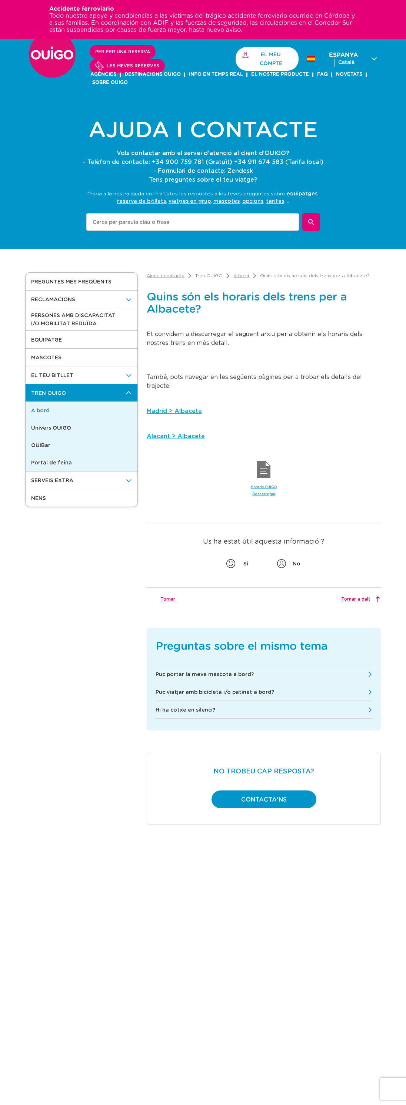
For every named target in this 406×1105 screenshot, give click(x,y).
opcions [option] (252, 200)
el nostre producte (280, 74)
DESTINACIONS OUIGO (152, 74)
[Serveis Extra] (81, 480)
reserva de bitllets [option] (141, 200)
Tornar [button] (167, 599)
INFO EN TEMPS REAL (216, 74)
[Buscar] (311, 222)
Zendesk (240, 170)
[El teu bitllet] (81, 375)
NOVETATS (349, 74)
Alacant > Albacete (176, 436)
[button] (81, 281)
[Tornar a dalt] (360, 599)
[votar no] (289, 563)
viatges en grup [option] (190, 200)
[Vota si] (238, 563)
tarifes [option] (275, 200)
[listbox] (218, 197)
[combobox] (192, 222)
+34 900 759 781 (178, 161)
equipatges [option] (302, 193)
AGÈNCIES (103, 74)
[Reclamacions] (81, 299)
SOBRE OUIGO (110, 82)
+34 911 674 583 (258, 161)
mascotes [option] (226, 200)
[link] (165, 275)
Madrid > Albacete (174, 410)
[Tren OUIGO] (81, 393)
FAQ (322, 74)
